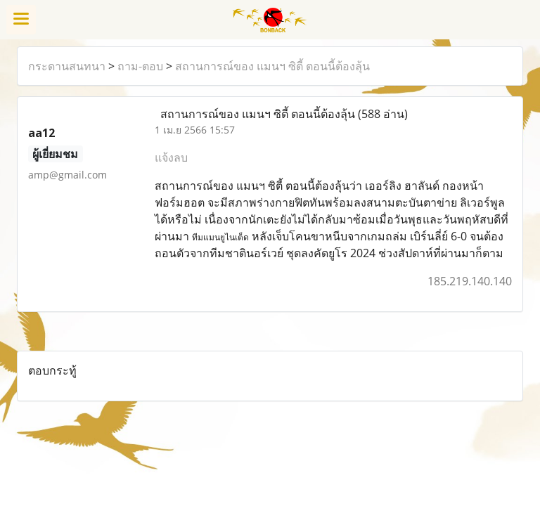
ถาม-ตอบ (140, 66)
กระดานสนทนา (66, 66)
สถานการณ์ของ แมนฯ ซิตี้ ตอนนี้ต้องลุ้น (272, 66)
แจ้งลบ (171, 157)
